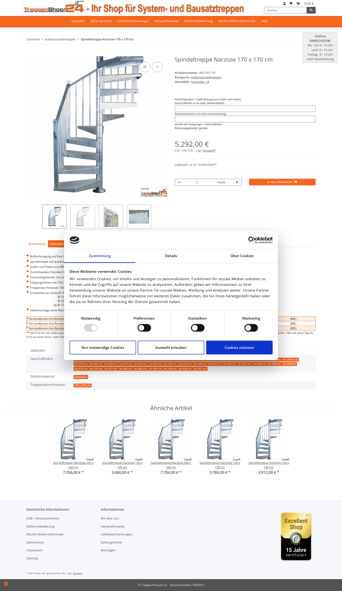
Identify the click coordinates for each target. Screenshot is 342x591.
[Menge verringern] (179, 182)
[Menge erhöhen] (237, 182)
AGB (264, 21)
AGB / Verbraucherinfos (42, 518)
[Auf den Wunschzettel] (157, 67)
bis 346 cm (200, 363)
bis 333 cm (185, 363)
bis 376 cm (96, 368)
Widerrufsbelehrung (198, 21)
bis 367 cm (200, 368)
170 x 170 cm (82, 385)
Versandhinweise (167, 21)
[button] (284, 3)
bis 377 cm (110, 368)
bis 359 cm (289, 363)
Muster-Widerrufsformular (237, 21)
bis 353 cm (259, 363)
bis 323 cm (140, 363)
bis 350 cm (229, 363)
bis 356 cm (274, 363)
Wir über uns (110, 518)
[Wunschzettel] (291, 3)
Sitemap (32, 558)
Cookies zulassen (239, 347)
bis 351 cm (244, 363)
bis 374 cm (81, 368)
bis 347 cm (215, 363)
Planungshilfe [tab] (58, 243)
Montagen (108, 550)
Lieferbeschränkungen (133, 21)
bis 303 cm (110, 363)
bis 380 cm (125, 368)
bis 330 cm (170, 363)
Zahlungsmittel (101, 21)
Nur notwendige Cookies (102, 347)
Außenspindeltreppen (206, 77)
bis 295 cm (81, 363)
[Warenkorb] (305, 3)
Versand (77, 573)
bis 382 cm (140, 368)
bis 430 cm (185, 368)
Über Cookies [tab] (242, 256)
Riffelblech (81, 377)
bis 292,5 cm (290, 359)
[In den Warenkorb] (29, 54)
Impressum (34, 550)
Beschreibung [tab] (37, 243)
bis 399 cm (155, 368)
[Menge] (200, 182)
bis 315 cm (125, 363)
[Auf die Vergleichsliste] (145, 67)
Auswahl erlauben (171, 347)
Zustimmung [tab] (100, 256)
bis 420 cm (170, 368)
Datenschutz (35, 542)
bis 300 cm (96, 363)
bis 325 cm (155, 363)
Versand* (209, 150)
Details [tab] (171, 256)
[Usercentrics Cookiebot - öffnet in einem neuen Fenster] (252, 240)
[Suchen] (285, 10)
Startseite (78, 21)
